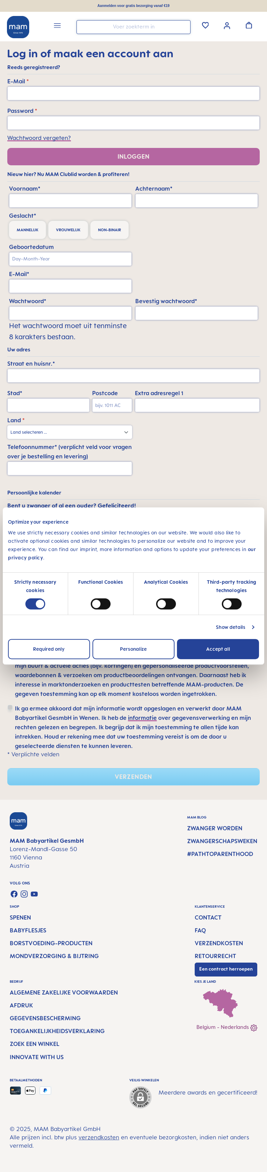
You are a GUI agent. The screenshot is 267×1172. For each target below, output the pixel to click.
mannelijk (27, 229)
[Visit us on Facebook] (14, 894)
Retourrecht (215, 956)
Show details (230, 627)
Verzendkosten (219, 943)
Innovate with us (37, 1057)
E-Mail (18, 81)
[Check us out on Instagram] (24, 894)
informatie (142, 717)
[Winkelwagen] (248, 25)
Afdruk (21, 1005)
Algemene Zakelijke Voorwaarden (64, 992)
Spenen (20, 917)
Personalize (133, 649)
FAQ (200, 930)
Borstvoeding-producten (51, 943)
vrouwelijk (68, 229)
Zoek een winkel (34, 1043)
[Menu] (57, 26)
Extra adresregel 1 (159, 393)
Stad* (14, 393)
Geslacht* (22, 215)
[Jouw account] (227, 25)
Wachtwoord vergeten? (39, 137)
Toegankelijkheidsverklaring (57, 1031)
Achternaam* (153, 188)
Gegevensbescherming (45, 1018)
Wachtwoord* (27, 301)
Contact (208, 917)
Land (16, 420)
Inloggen (133, 156)
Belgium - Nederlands (226, 1027)
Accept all (218, 649)
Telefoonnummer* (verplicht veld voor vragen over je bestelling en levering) (69, 451)
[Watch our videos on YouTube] (34, 894)
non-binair (109, 229)
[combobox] (133, 27)
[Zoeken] (183, 27)
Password (22, 110)
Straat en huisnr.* (31, 363)
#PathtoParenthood (220, 853)
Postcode (105, 393)
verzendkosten (99, 1137)
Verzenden (133, 776)
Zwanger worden (214, 828)
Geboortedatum (31, 246)
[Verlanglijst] (205, 25)
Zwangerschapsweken (222, 841)
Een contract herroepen (226, 969)
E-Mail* (19, 274)
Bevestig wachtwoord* (166, 301)
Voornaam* (24, 188)
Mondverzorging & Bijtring (54, 956)
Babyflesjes (28, 930)
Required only (49, 649)
